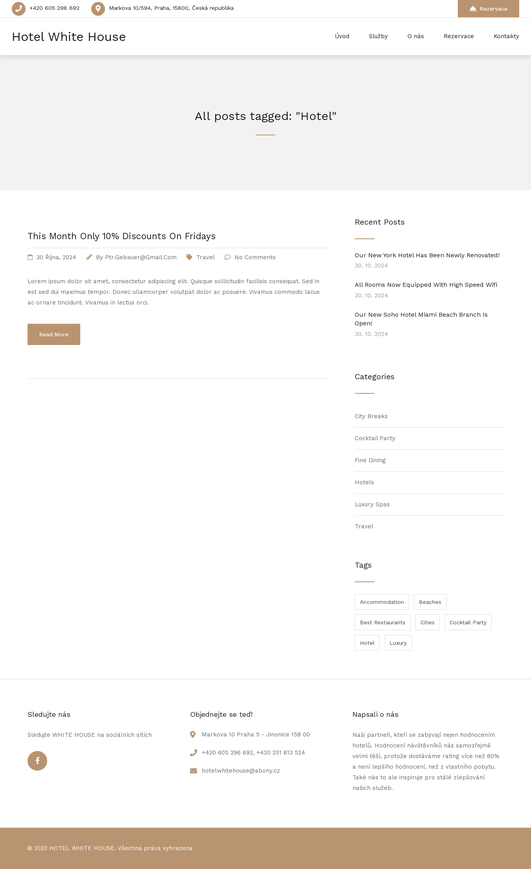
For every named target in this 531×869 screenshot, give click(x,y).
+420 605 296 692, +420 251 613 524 (253, 752)
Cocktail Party (375, 438)
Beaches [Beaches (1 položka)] (430, 602)
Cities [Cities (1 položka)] (427, 622)
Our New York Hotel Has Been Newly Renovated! (427, 255)
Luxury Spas (372, 504)
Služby (378, 36)
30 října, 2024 (56, 257)
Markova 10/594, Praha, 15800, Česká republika (171, 8)
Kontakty (506, 36)
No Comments (255, 257)
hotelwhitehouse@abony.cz (241, 770)
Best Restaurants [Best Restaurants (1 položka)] (383, 622)
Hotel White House (69, 36)
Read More (53, 334)
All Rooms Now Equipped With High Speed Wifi (426, 284)
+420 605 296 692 (54, 8)
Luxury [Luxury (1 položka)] (398, 643)
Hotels (364, 482)
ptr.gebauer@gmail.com (141, 257)
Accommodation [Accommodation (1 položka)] (382, 602)
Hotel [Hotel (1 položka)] (367, 643)
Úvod (342, 36)
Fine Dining (370, 460)
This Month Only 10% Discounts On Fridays (122, 236)
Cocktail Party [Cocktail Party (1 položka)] (468, 622)
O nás (415, 36)
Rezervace (488, 8)
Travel (205, 257)
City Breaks (371, 416)
